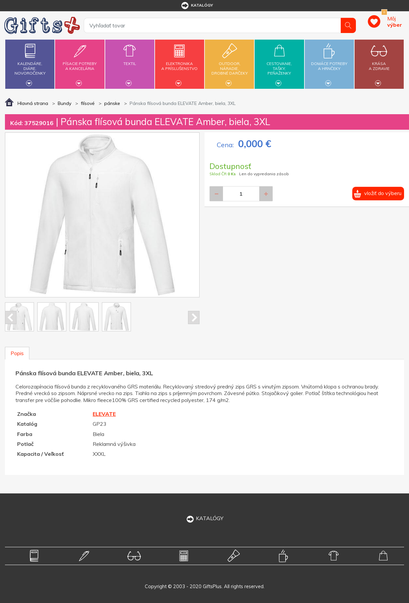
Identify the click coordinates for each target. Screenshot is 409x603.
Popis (17, 353)
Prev (10, 317)
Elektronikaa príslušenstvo (179, 62)
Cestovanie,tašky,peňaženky (279, 63)
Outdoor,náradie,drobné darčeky (229, 63)
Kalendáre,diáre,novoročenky (29, 63)
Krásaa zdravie (379, 62)
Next (194, 317)
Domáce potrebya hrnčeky (329, 62)
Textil (129, 59)
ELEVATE (104, 414)
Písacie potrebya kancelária (79, 62)
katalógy (196, 5)
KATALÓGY (204, 518)
